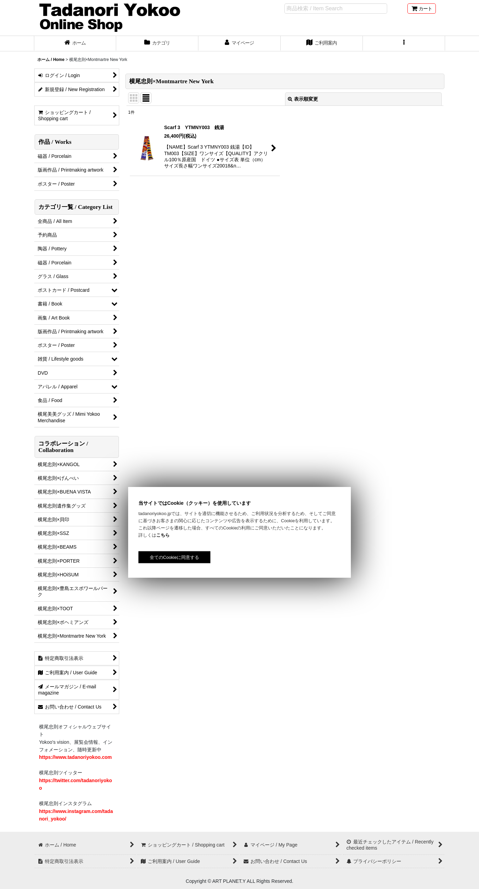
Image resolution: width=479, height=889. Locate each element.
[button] (404, 43)
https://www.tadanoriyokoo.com (75, 757)
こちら (163, 535)
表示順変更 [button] (303, 99)
